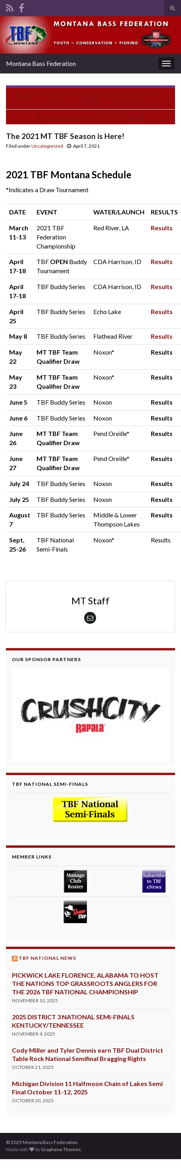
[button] (90, 714)
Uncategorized (47, 146)
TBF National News (47, 958)
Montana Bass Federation (41, 63)
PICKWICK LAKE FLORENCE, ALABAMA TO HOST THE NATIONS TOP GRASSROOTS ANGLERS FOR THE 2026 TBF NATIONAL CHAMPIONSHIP (85, 983)
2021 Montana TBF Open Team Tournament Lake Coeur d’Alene (94, 98)
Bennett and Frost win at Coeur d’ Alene (87, 117)
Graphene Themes (61, 1149)
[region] (90, 714)
